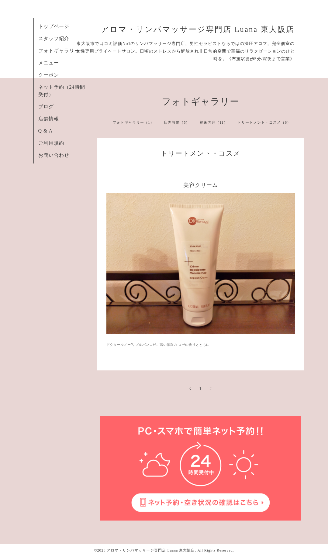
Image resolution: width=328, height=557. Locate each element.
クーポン (48, 74)
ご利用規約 (51, 143)
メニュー (48, 62)
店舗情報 (48, 118)
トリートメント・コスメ (200, 153)
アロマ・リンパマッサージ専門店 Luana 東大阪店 (198, 29)
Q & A (45, 130)
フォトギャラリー (59, 50)
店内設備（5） (177, 122)
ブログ (46, 106)
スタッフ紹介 (53, 38)
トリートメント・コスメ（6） (264, 122)
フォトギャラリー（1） (133, 122)
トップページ (53, 26)
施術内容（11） (214, 122)
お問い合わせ (53, 155)
